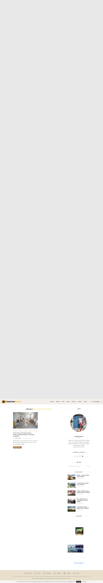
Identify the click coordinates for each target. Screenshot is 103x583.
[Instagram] (94, 401)
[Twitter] (92, 401)
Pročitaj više (17, 447)
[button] (15, 420)
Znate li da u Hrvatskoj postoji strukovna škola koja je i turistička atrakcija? (23, 434)
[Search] (101, 401)
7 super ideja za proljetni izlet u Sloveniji (83, 484)
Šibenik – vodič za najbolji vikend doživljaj (83, 476)
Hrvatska (58, 401)
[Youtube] (97, 401)
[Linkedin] (95, 401)
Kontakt (80, 401)
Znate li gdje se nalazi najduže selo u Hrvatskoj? (83, 507)
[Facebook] (28, 573)
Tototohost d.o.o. (68, 578)
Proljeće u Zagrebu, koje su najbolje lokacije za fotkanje (83, 491)
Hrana (68, 401)
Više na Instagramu (79, 563)
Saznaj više (84, 581)
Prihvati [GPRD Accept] (78, 581)
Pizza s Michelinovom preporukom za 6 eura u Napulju (82, 500)
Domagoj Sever (17, 438)
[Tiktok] (98, 401)
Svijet (63, 401)
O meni (85, 401)
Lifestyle (73, 401)
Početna (52, 401)
